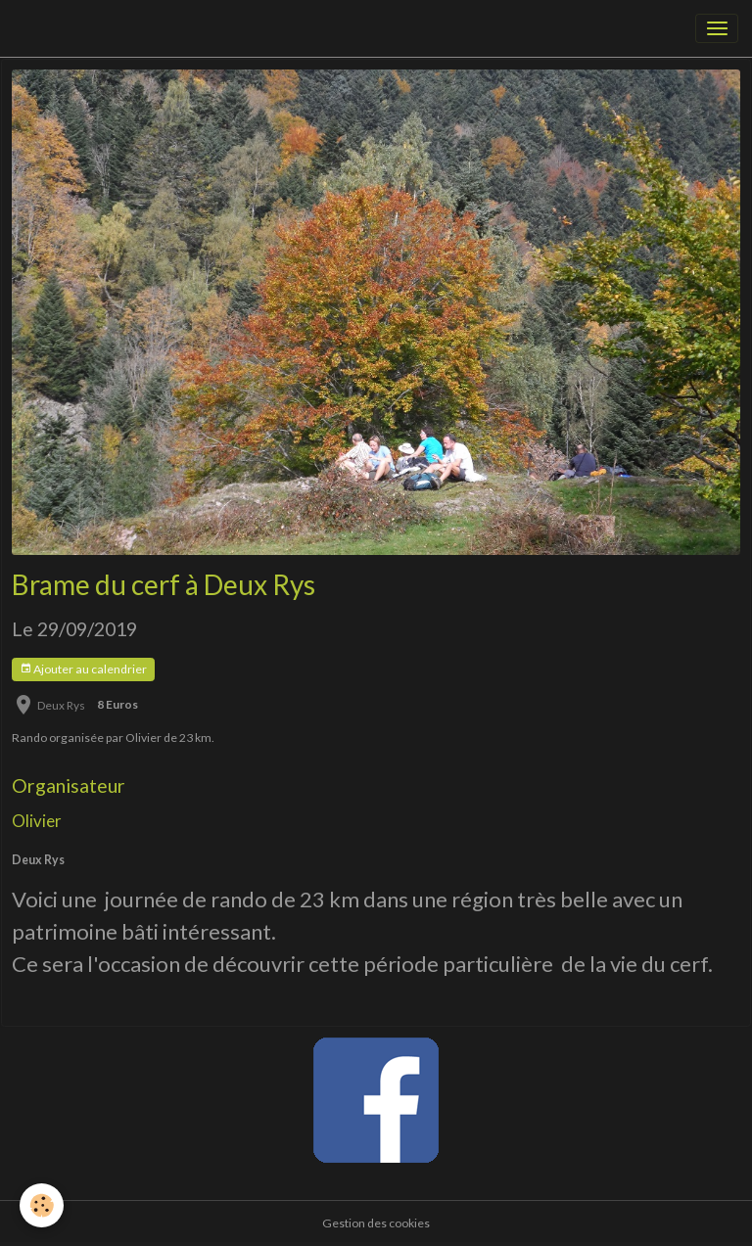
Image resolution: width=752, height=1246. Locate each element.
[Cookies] (42, 1205)
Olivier (37, 820)
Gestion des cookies (376, 1223)
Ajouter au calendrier (83, 669)
